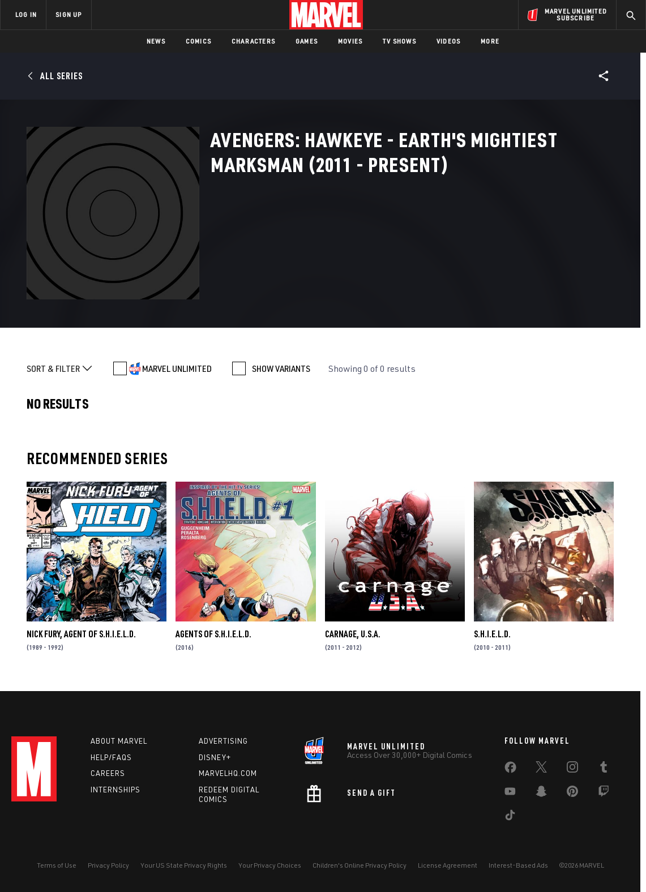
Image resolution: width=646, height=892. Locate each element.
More (490, 41)
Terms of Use (56, 865)
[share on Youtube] (510, 793)
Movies (350, 41)
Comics (198, 41)
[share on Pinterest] (572, 793)
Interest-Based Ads (518, 865)
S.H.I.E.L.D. (492, 634)
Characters (253, 41)
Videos (448, 41)
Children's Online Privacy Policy (360, 865)
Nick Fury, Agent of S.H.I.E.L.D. (81, 634)
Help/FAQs (111, 757)
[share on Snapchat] (541, 793)
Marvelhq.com (228, 773)
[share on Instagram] (572, 769)
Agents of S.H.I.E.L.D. (213, 634)
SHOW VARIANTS (281, 368)
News (156, 41)
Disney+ (215, 757)
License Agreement (447, 865)
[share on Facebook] (510, 769)
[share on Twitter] (541, 769)
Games (307, 41)
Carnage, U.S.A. (352, 634)
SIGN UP (68, 14)
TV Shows (399, 41)
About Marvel (119, 740)
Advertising (223, 740)
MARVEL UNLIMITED (177, 368)
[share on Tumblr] (603, 769)
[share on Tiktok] (510, 817)
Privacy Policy (108, 865)
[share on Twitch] (603, 793)
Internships (115, 789)
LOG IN (26, 14)
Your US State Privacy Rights (183, 865)
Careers (108, 773)
